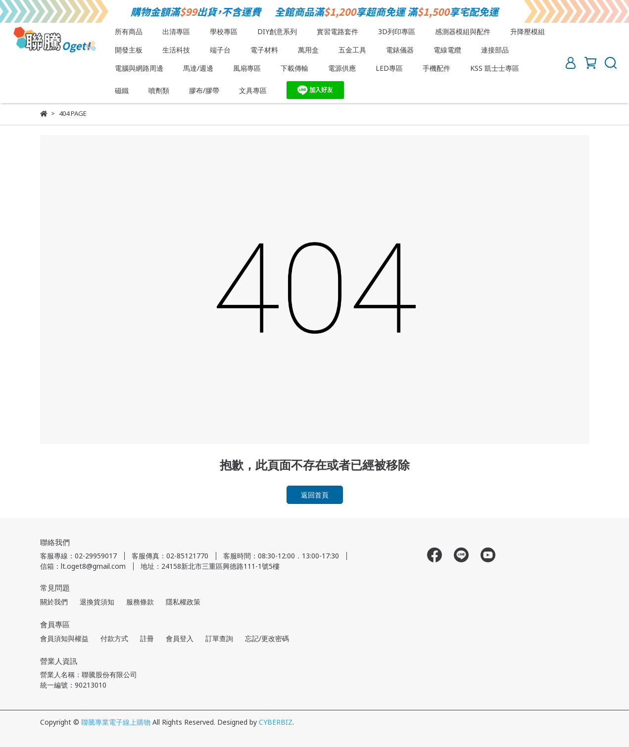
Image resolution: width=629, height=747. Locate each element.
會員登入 (180, 638)
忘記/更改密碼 (267, 638)
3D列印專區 (396, 31)
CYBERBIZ (275, 722)
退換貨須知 (97, 601)
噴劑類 (158, 90)
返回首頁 (315, 494)
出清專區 (176, 31)
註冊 (147, 638)
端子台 (220, 49)
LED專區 (389, 68)
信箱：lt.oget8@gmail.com (83, 566)
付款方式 (114, 638)
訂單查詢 (219, 638)
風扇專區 (247, 68)
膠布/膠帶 (204, 90)
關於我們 (54, 601)
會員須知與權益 (64, 638)
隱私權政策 (183, 601)
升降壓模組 (527, 31)
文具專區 (253, 90)
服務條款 (140, 601)
